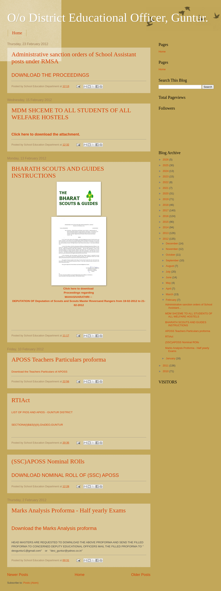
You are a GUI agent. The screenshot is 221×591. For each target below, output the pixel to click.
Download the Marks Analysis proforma (54, 528)
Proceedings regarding (79, 292)
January (171, 358)
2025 (166, 165)
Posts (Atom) (30, 582)
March (170, 294)
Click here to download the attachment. (45, 134)
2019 (166, 199)
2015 (166, 221)
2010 (166, 371)
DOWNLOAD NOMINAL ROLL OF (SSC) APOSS (65, 475)
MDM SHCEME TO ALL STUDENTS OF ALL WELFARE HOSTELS (188, 315)
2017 (166, 210)
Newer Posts (17, 575)
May (168, 282)
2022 (166, 182)
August (170, 265)
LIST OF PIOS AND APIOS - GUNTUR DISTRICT (42, 412)
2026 (166, 159)
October (171, 254)
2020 (166, 193)
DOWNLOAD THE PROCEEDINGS (50, 75)
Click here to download (78, 288)
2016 (166, 216)
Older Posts (140, 575)
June (169, 277)
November (172, 248)
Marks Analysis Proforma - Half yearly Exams (68, 510)
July (168, 271)
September (172, 260)
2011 (166, 365)
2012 (166, 238)
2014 (166, 227)
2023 (166, 176)
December (172, 243)
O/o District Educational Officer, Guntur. (107, 17)
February (171, 299)
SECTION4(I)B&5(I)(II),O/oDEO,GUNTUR (37, 424)
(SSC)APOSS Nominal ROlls (48, 461)
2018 (166, 204)
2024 (166, 171)
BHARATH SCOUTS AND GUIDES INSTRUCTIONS (185, 324)
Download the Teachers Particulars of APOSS (39, 371)
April (169, 288)
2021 (166, 187)
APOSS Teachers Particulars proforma (58, 359)
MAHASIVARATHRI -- (79, 296)
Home (17, 33)
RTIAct (20, 400)
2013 (166, 233)
